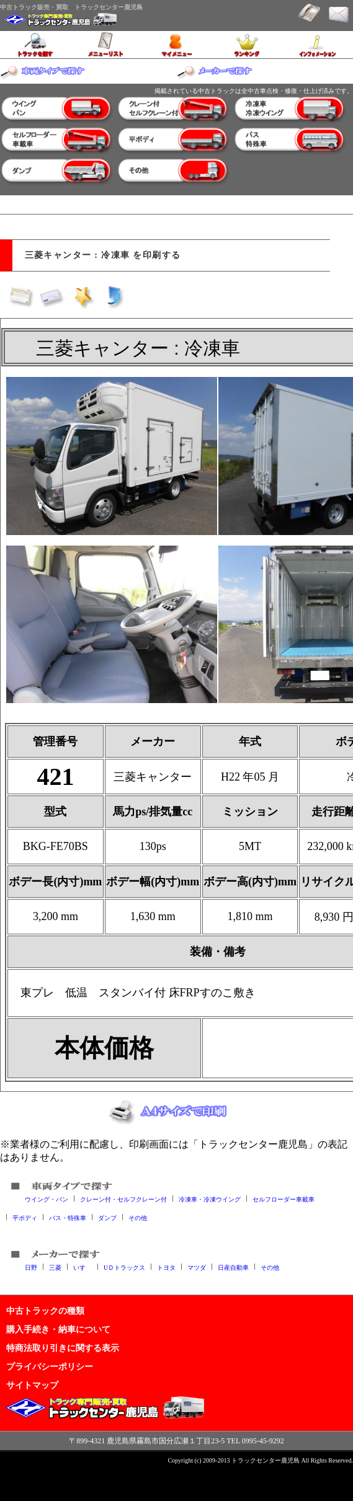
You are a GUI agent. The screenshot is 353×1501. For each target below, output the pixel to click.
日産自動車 (233, 1267)
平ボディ (24, 1217)
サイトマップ (32, 1385)
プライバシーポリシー (49, 1366)
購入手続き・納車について (58, 1329)
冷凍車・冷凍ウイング (210, 1199)
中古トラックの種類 (45, 1311)
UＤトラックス (124, 1267)
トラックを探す (35, 44)
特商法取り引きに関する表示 (62, 1348)
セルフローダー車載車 (283, 1199)
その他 (137, 1217)
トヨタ (166, 1267)
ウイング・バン (46, 1199)
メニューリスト (106, 44)
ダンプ (107, 1217)
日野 (31, 1267)
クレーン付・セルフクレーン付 (123, 1199)
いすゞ (82, 1267)
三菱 (55, 1267)
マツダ (196, 1267)
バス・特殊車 (67, 1217)
